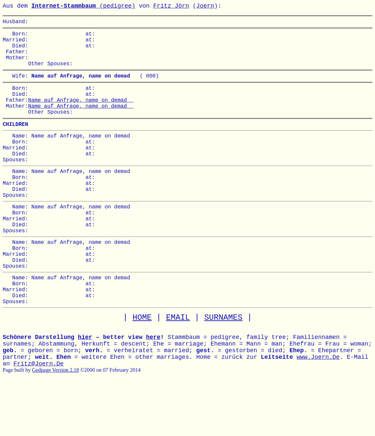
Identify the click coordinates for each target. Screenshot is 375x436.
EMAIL (178, 369)
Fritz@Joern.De (38, 415)
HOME (142, 369)
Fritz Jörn (171, 6)
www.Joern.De (318, 409)
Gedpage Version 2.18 (55, 421)
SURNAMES (223, 369)
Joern (205, 6)
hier (85, 389)
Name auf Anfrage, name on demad (80, 114)
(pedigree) (83, 6)
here (153, 389)
